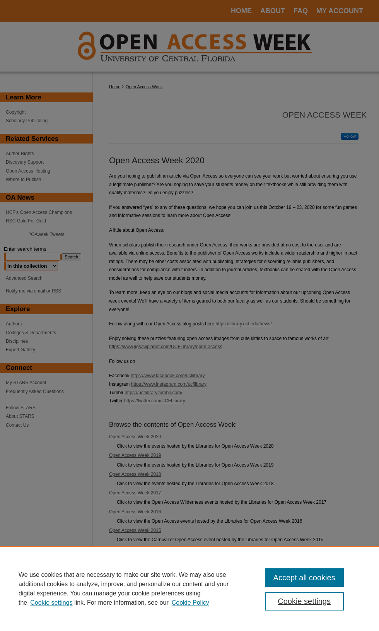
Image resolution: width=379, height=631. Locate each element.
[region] (189, 588)
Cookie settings (51, 602)
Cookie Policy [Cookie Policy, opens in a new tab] (190, 602)
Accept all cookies (304, 577)
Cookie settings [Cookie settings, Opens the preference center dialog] (304, 601)
